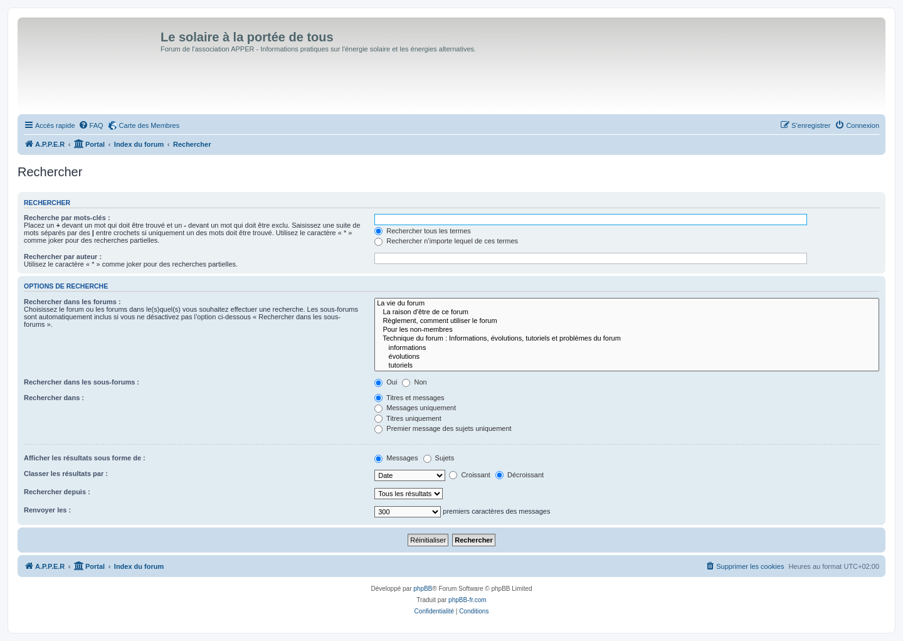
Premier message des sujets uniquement (442, 428)
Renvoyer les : (47, 510)
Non (414, 382)
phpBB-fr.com (467, 599)
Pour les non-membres (627, 330)
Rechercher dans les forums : (72, 301)
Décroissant (519, 475)
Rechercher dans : (54, 397)
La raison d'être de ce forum (627, 312)
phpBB (422, 588)
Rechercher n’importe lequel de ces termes (446, 241)
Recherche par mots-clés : (67, 217)
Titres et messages (409, 397)
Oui (385, 382)
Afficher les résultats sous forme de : (84, 458)
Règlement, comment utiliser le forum (627, 321)
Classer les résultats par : (66, 473)
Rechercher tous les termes (422, 231)
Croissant (469, 475)
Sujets (439, 458)
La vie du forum (627, 303)
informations (627, 348)
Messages (396, 458)
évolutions (627, 356)
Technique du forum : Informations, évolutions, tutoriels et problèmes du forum (627, 338)
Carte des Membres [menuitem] (149, 125)
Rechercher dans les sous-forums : (81, 382)
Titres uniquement (407, 418)
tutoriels (627, 365)
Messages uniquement (415, 407)
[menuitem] (90, 125)
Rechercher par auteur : (63, 256)
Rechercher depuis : (57, 491)
